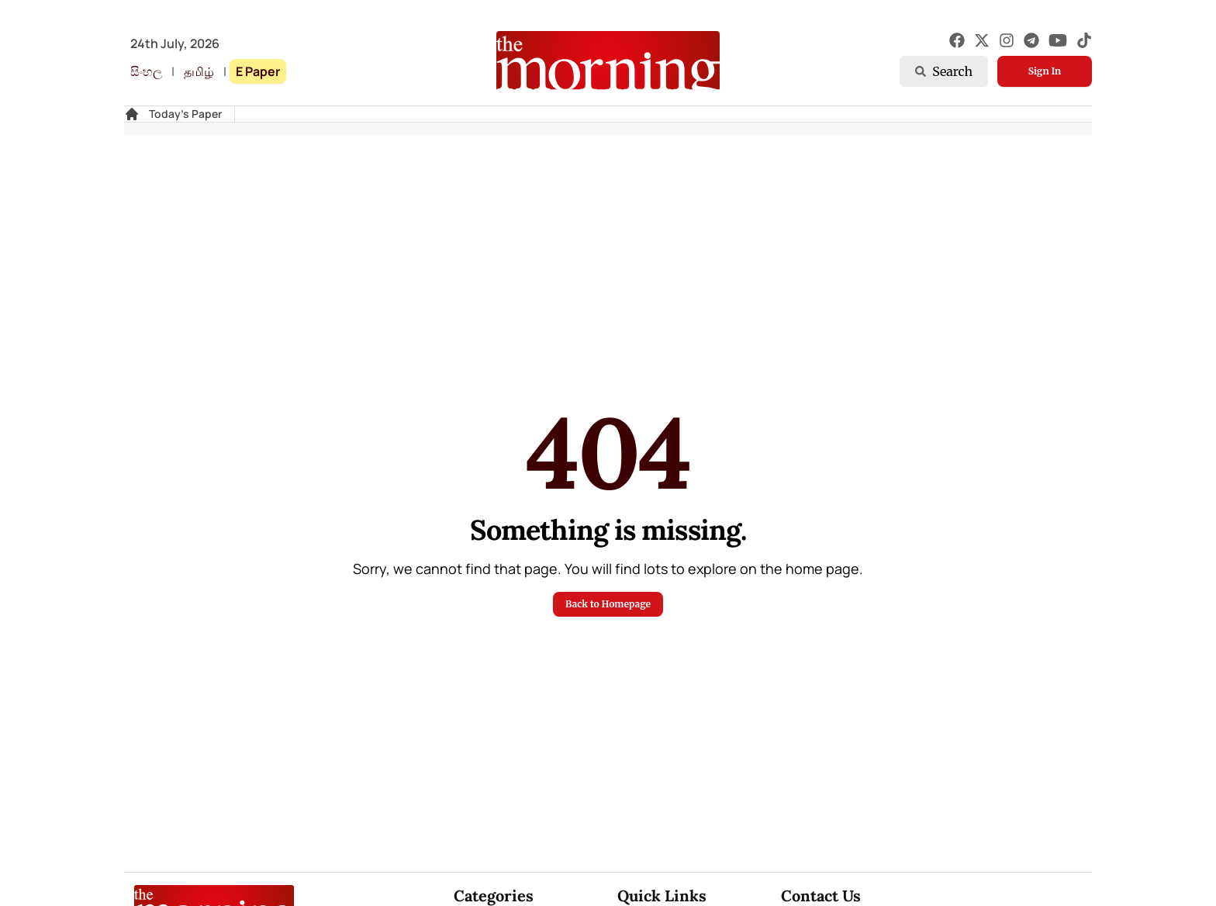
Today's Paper (185, 113)
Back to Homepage (608, 604)
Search (943, 71)
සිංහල (146, 71)
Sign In (1044, 71)
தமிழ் (199, 71)
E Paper (258, 71)
